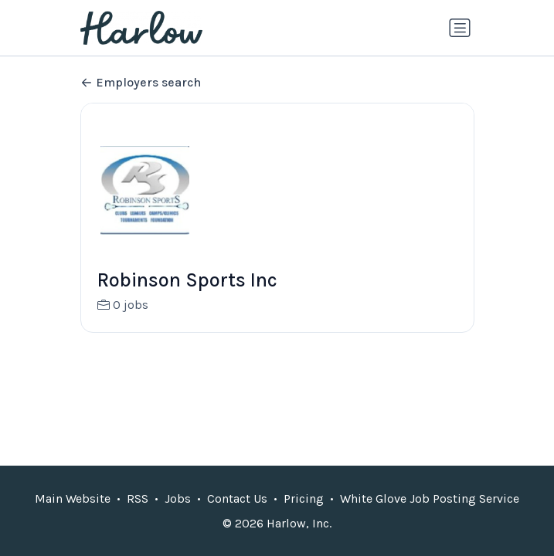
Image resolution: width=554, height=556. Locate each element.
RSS (137, 498)
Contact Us (237, 498)
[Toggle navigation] (459, 27)
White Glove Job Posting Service (429, 498)
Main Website (72, 498)
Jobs (178, 498)
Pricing (304, 498)
